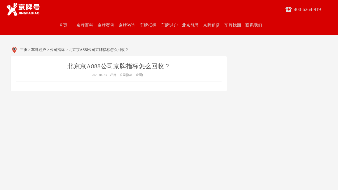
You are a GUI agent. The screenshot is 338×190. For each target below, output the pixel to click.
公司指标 (57, 50)
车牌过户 (169, 25)
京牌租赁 (211, 25)
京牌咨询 (127, 25)
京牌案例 (105, 25)
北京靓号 (190, 25)
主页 (23, 50)
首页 (63, 25)
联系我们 (253, 25)
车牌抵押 (148, 25)
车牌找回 (232, 25)
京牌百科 (84, 25)
